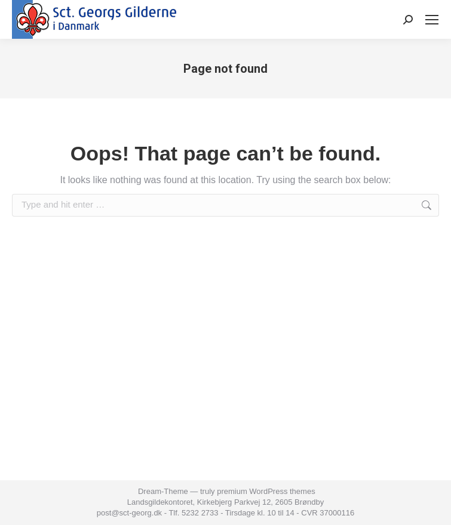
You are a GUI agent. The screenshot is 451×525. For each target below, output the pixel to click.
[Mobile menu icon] (432, 20)
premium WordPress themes (266, 491)
